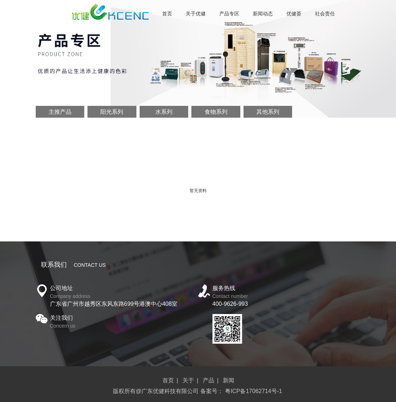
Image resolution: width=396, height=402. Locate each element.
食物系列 (216, 112)
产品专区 (229, 13)
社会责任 (325, 13)
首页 (167, 13)
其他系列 (267, 112)
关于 (188, 380)
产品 (208, 380)
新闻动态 (263, 13)
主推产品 (60, 112)
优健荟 (293, 13)
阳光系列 (111, 112)
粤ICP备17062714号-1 (253, 391)
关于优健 (196, 13)
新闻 (228, 380)
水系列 (163, 112)
